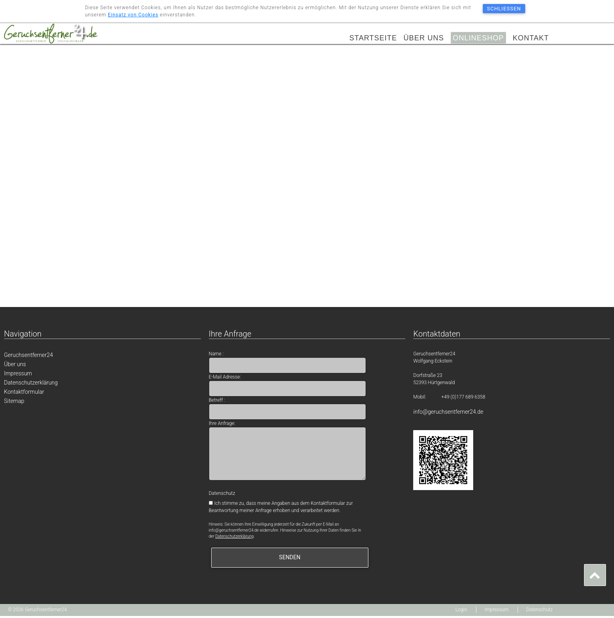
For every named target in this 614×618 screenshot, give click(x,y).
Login (461, 611)
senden (289, 559)
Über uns (424, 38)
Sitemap (14, 403)
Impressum (18, 375)
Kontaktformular (24, 394)
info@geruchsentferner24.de (448, 414)
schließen (504, 9)
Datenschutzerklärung (31, 384)
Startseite (373, 38)
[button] (595, 575)
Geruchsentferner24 (28, 357)
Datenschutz (539, 611)
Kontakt (531, 38)
